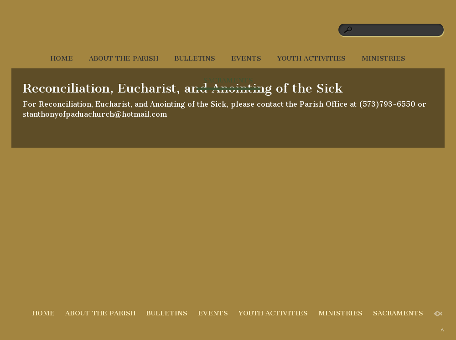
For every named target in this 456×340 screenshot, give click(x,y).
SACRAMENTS (228, 80)
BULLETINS (194, 58)
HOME (62, 58)
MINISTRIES (383, 58)
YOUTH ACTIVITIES (311, 58)
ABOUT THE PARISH (123, 58)
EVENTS (246, 58)
